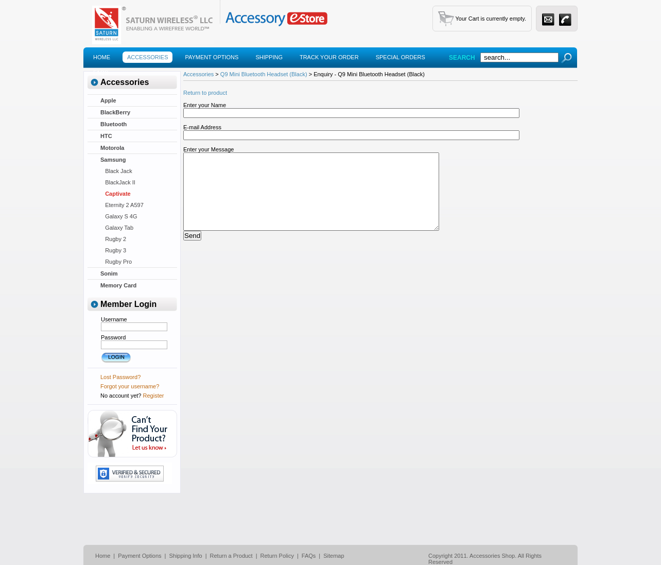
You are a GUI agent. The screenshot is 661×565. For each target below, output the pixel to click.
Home (101, 57)
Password (113, 337)
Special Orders (400, 57)
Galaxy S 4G (118, 216)
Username (114, 319)
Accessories (147, 57)
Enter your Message (208, 149)
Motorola (112, 148)
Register (153, 395)
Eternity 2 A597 (122, 205)
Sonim (109, 273)
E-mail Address (202, 127)
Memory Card (118, 285)
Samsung (113, 160)
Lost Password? (120, 377)
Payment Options (211, 57)
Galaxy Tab (116, 228)
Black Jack (116, 171)
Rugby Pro (116, 262)
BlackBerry (115, 112)
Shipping (269, 57)
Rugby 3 (113, 250)
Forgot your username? (129, 386)
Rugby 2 (113, 239)
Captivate (115, 194)
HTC (106, 136)
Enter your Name (204, 105)
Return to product (205, 93)
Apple (108, 100)
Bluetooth (113, 124)
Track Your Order (329, 57)
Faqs (100, 73)
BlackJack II (117, 182)
